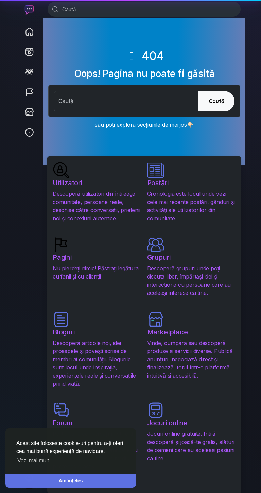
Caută (216, 101)
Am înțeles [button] (71, 480)
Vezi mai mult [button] (33, 460)
